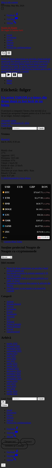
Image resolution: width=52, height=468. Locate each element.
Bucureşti (5, 139)
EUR (20, 186)
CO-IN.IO (45, 237)
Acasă (9, 35)
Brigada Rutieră (14, 304)
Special (10, 45)
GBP (32, 186)
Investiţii (11, 316)
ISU (8, 319)
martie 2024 (12, 394)
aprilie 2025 (12, 363)
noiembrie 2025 (14, 348)
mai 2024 (11, 389)
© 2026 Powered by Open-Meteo (16, 178)
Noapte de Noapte (9, 28)
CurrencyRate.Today (13, 241)
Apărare (10, 301)
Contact (28, 441)
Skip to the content (9, 2)
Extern (10, 40)
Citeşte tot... (6, 125)
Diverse (10, 42)
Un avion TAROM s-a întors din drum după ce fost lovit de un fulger (24, 101)
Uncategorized (13, 331)
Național (10, 321)
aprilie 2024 (12, 391)
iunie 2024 (11, 386)
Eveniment (11, 37)
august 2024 (12, 381)
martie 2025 (12, 366)
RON (45, 186)
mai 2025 (11, 361)
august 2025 (12, 353)
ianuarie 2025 (13, 368)
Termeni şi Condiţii (14, 445)
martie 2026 (12, 343)
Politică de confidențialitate (19, 47)
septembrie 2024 (14, 379)
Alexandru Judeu (8, 120)
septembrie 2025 (14, 351)
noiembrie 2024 (14, 374)
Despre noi (10, 441)
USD (7, 186)
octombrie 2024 (14, 376)
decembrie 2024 (14, 371)
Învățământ (12, 314)
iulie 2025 (11, 356)
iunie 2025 (11, 358)
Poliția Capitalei (14, 324)
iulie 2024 (11, 384)
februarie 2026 (13, 346)
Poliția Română (13, 326)
